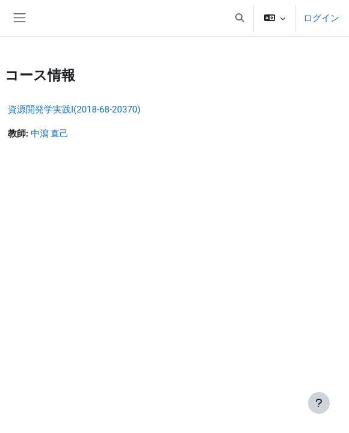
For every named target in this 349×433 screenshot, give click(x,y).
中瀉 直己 (50, 133)
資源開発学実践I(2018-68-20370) (74, 109)
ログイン (321, 18)
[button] (239, 18)
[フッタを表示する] (319, 403)
